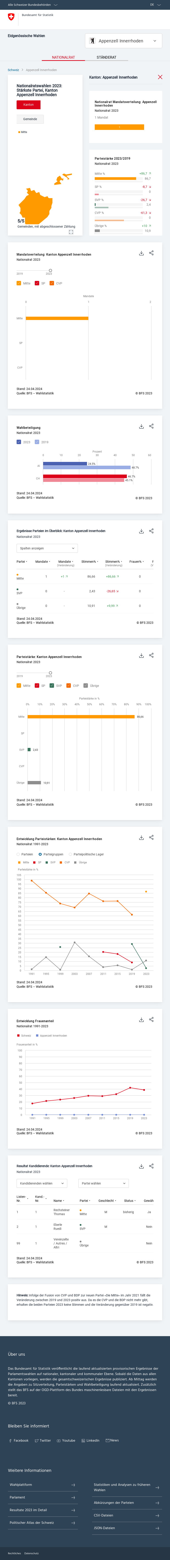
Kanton (28, 104)
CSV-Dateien (127, 1515)
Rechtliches (14, 1553)
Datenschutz (31, 1553)
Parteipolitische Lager (89, 854)
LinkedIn (90, 1441)
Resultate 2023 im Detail (43, 1510)
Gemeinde (30, 119)
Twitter (42, 1441)
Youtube (65, 1441)
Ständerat (106, 57)
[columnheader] (26, 563)
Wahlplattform (43, 1485)
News (112, 1440)
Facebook (18, 1441)
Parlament (43, 1497)
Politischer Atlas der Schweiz (43, 1523)
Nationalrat (63, 57)
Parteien (27, 854)
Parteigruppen (53, 854)
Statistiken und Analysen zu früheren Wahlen (127, 1487)
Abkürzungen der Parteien (127, 1503)
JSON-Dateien (127, 1528)
